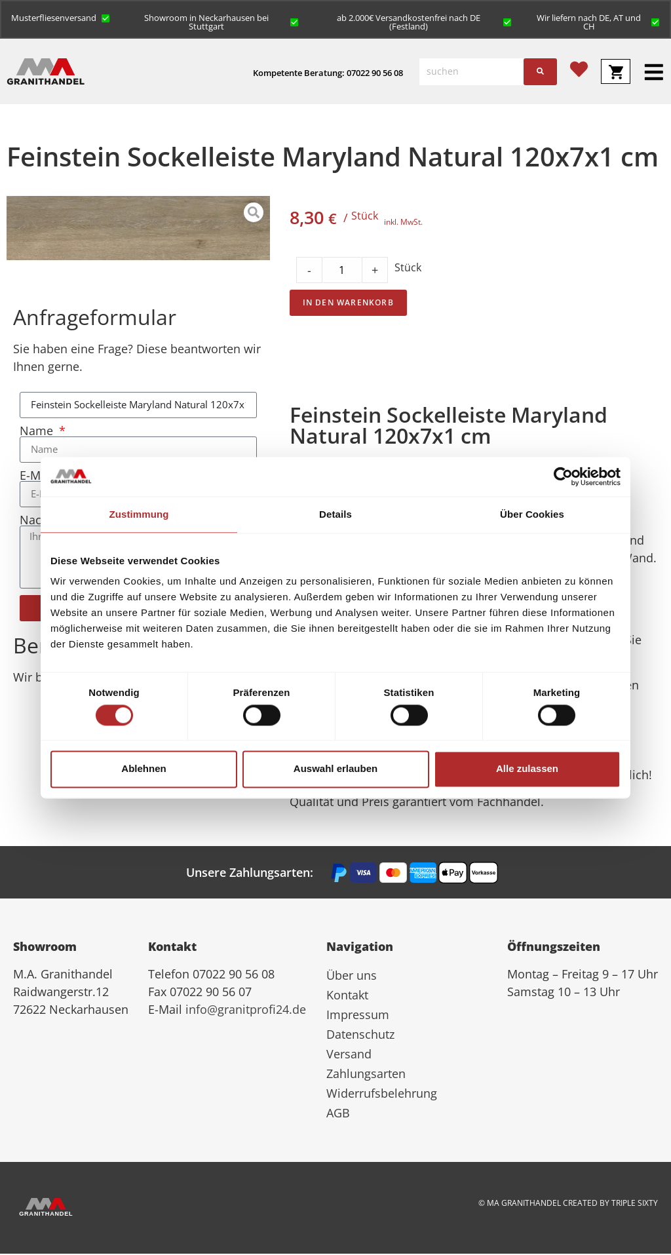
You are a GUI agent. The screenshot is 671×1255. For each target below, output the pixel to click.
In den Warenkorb (348, 303)
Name (38, 432)
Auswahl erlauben (335, 769)
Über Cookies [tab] (532, 514)
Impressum (357, 1016)
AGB (338, 1114)
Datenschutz (360, 1035)
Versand (349, 1055)
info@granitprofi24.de (245, 1010)
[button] (61, 18)
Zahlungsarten (366, 1075)
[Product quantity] (342, 271)
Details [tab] (335, 514)
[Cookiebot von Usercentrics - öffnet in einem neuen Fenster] (563, 476)
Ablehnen (143, 769)
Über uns (351, 976)
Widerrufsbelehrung (381, 1094)
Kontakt (347, 996)
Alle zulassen (527, 769)
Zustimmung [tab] (139, 514)
